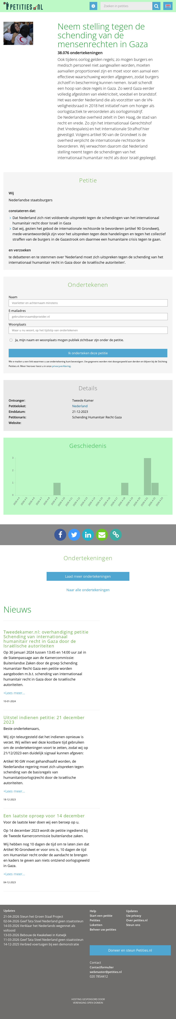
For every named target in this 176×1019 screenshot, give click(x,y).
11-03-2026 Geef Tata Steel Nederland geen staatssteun (43, 940)
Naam (13, 297)
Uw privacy (133, 915)
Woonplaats (17, 324)
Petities (95, 920)
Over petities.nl (137, 920)
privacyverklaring (61, 366)
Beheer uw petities (103, 929)
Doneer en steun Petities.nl (130, 950)
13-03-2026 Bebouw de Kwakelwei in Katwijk (34, 935)
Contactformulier (102, 967)
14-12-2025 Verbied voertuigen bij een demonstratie (41, 944)
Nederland (80, 406)
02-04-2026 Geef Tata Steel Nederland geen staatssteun (43, 921)
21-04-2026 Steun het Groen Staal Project (33, 916)
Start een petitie (101, 915)
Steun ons (133, 925)
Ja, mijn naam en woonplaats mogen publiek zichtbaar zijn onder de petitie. (69, 340)
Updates (132, 911)
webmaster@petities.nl (106, 972)
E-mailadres (17, 311)
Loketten (96, 925)
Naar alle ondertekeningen (88, 590)
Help (93, 911)
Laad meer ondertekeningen (88, 576)
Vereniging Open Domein (88, 1002)
